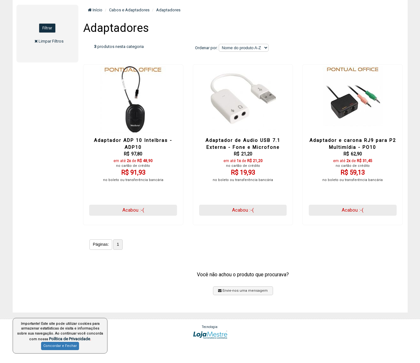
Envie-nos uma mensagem (243, 291)
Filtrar (47, 28)
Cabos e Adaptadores (129, 10)
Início (95, 10)
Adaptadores (168, 10)
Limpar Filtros (51, 41)
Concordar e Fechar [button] (60, 346)
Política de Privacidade (69, 339)
